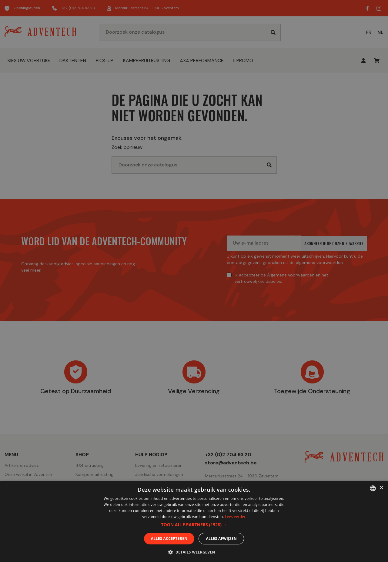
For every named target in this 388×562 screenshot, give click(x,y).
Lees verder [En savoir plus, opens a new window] (235, 516)
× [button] (381, 488)
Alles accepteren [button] (169, 538)
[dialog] (194, 281)
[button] (194, 524)
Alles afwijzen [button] (221, 538)
